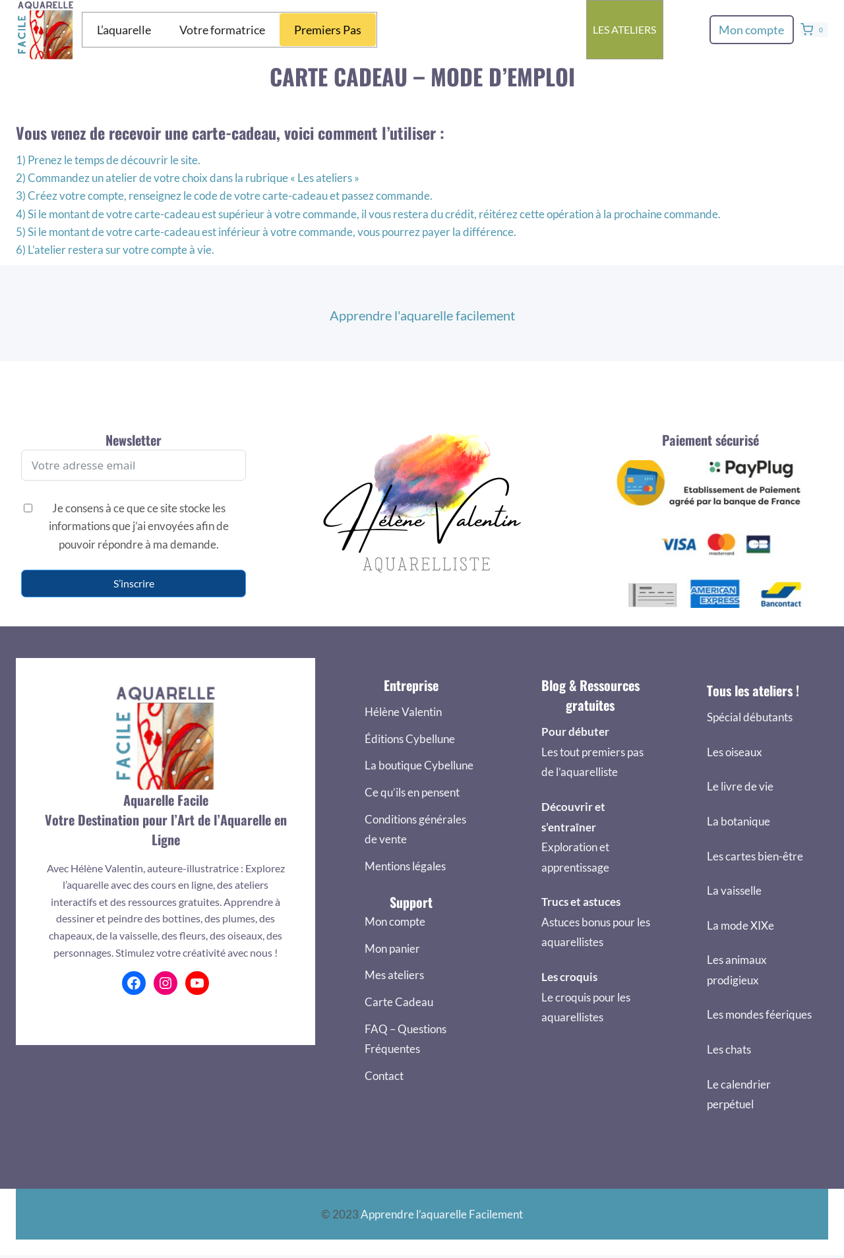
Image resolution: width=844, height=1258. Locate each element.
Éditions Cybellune (410, 739)
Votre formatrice (222, 29)
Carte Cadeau (399, 1002)
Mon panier (392, 948)
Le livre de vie (740, 786)
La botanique (738, 821)
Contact (384, 1076)
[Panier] (814, 29)
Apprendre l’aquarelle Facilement (442, 1214)
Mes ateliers (394, 975)
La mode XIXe (740, 925)
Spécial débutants (750, 717)
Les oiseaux (734, 752)
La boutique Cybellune (419, 765)
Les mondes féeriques (759, 1014)
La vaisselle (734, 890)
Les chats (729, 1049)
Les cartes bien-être (755, 856)
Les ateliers (624, 29)
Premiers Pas (327, 29)
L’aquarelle (124, 29)
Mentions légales (405, 866)
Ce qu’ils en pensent (412, 792)
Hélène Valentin (403, 712)
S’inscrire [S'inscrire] (133, 583)
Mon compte (751, 29)
